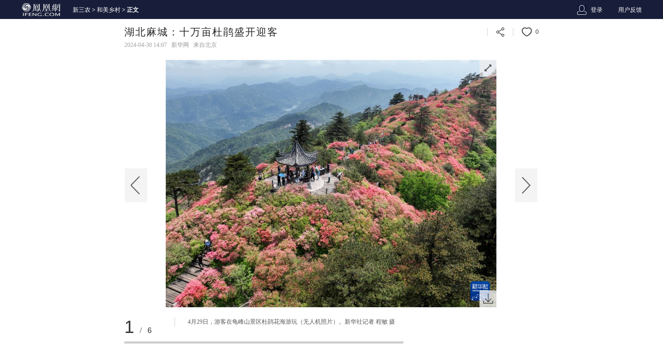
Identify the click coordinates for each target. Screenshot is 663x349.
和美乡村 (109, 10)
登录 (597, 10)
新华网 (180, 45)
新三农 (81, 10)
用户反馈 (630, 10)
